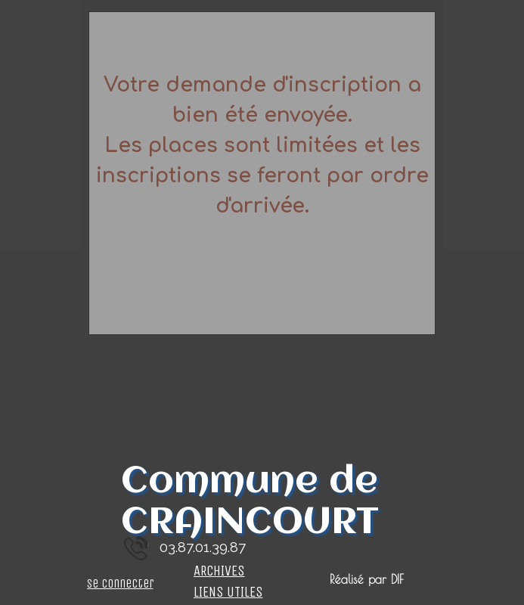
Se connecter (120, 583)
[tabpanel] (262, 173)
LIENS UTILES (228, 592)
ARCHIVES (219, 571)
